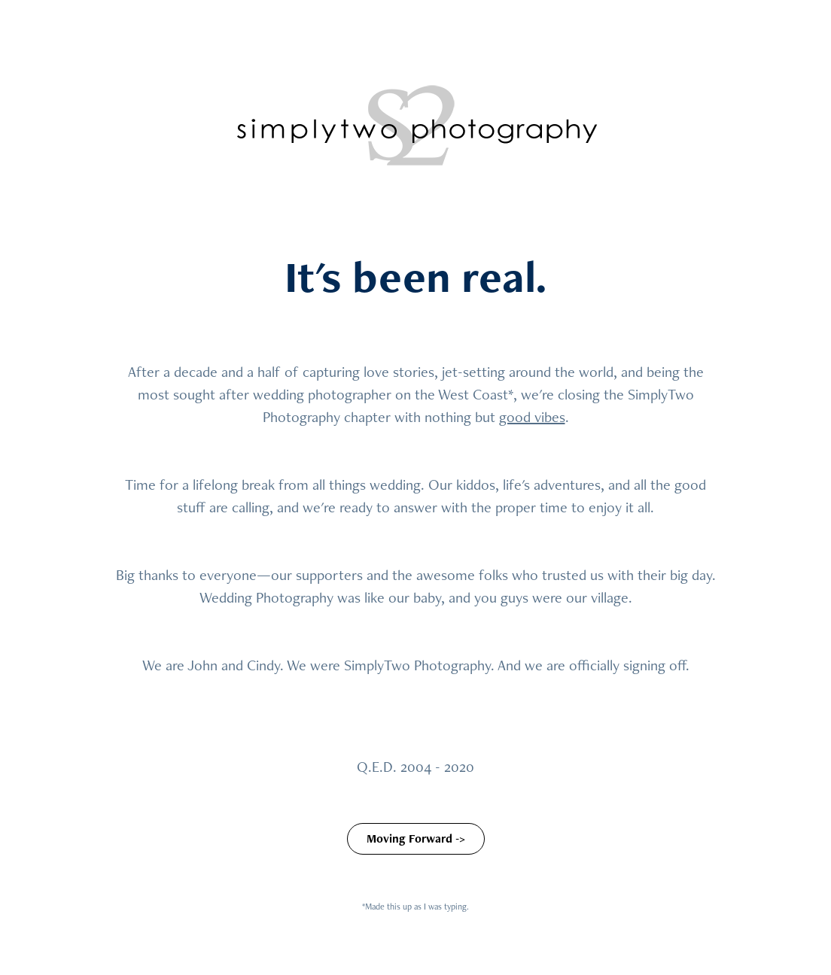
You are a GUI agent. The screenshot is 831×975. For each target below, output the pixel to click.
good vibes (532, 417)
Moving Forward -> (416, 838)
